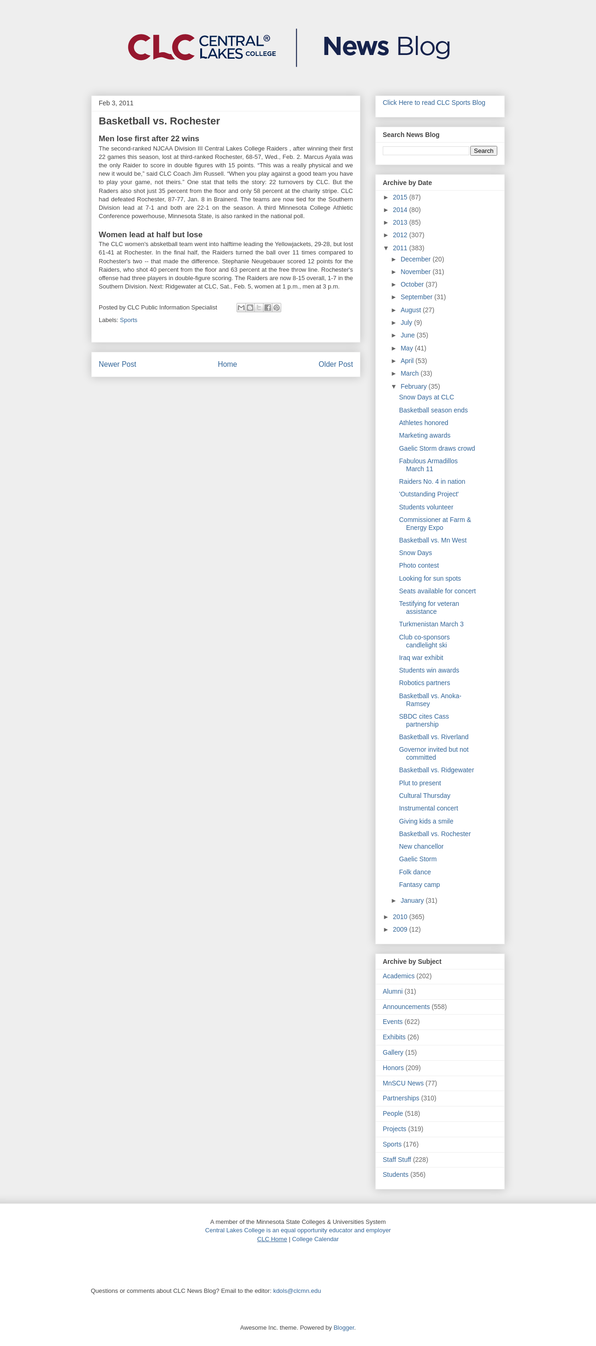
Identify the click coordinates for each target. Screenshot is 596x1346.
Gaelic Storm (418, 859)
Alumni (393, 991)
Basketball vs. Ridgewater (436, 770)
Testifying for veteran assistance (429, 607)
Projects (394, 1129)
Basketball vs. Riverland (433, 737)
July (407, 322)
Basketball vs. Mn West (433, 540)
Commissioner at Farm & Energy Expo (435, 523)
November (416, 271)
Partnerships (401, 1098)
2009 (401, 929)
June (408, 335)
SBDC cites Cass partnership (424, 720)
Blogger (343, 1327)
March (410, 373)
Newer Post (117, 364)
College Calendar (315, 1239)
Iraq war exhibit (421, 657)
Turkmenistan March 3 (431, 624)
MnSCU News (403, 1083)
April (407, 360)
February (414, 386)
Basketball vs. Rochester (435, 834)
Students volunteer (426, 507)
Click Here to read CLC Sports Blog (434, 102)
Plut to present (420, 783)
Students (395, 1174)
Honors (393, 1067)
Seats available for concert (437, 591)
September (417, 297)
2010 (401, 916)
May (407, 348)
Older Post (335, 364)
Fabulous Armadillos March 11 (428, 465)
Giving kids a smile (426, 821)
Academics (398, 976)
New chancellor (421, 846)
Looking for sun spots (430, 578)
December (416, 259)
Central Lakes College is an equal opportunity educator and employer (298, 1230)
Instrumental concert (428, 808)
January (413, 900)
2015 (401, 197)
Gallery (393, 1052)
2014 (401, 209)
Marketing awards (425, 435)
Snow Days (415, 552)
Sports (129, 319)
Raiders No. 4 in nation (432, 481)
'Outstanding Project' (429, 494)
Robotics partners (424, 683)
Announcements (406, 1006)
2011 (401, 248)
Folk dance (415, 872)
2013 (401, 222)
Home (227, 364)
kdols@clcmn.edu (297, 1290)
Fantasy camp (419, 884)
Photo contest (419, 565)
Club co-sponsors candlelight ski (424, 641)
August (411, 310)
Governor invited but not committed (433, 753)
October (413, 284)
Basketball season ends (433, 410)
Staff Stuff (397, 1159)
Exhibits (394, 1037)
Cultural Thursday (424, 795)
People (393, 1113)
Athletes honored (423, 422)
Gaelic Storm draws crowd (437, 448)
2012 (401, 235)
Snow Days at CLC (426, 397)
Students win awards (429, 670)
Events (393, 1021)
